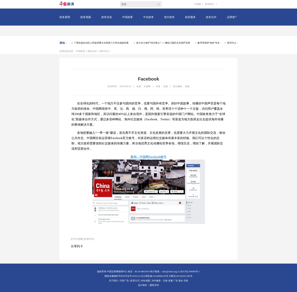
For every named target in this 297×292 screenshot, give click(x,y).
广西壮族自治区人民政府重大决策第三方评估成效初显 (101, 42)
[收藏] (80, 239)
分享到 (75, 246)
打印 (73, 239)
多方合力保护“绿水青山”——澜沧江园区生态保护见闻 (163, 42)
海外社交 (104, 51)
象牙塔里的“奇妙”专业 (209, 42)
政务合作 (92, 51)
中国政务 (80, 51)
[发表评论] (89, 239)
